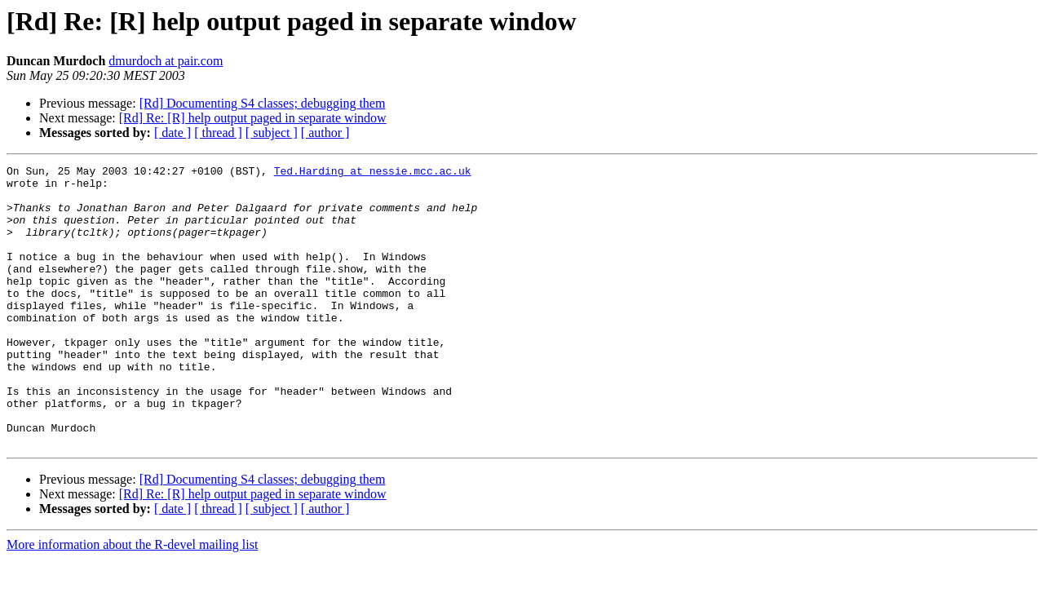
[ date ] (172, 132)
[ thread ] (218, 132)
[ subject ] (272, 132)
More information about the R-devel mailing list (132, 601)
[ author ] (325, 132)
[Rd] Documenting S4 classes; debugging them (262, 103)
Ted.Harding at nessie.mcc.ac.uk (372, 173)
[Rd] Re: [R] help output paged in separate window (253, 118)
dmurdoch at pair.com (165, 61)
